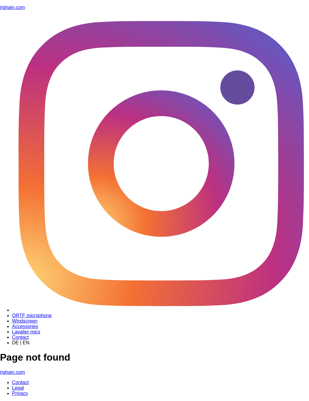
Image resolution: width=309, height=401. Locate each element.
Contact (20, 337)
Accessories (25, 326)
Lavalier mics (26, 331)
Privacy (20, 393)
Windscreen (24, 321)
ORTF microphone (32, 315)
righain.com (12, 7)
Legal (18, 387)
